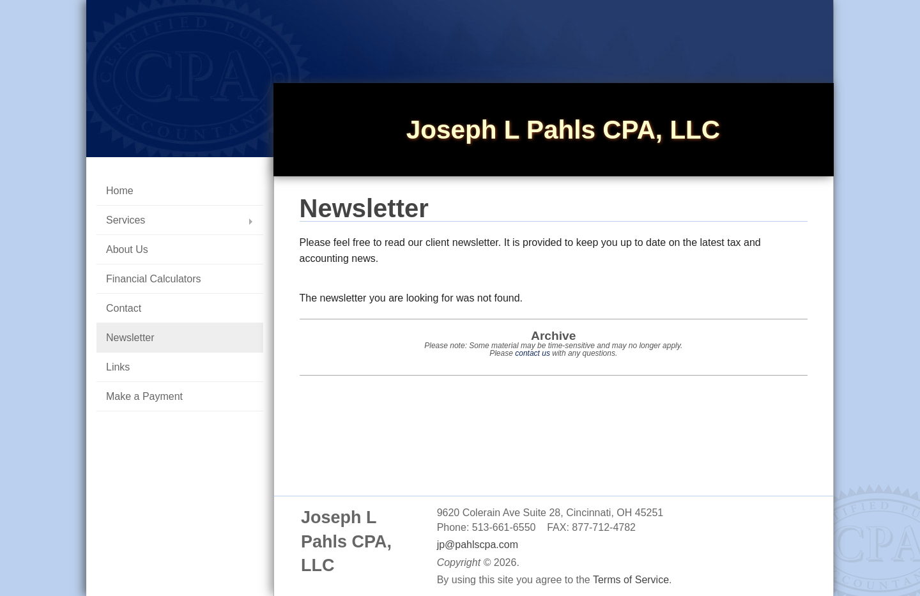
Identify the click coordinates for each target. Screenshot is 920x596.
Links (118, 367)
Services (125, 220)
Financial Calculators (153, 278)
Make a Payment (144, 396)
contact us (532, 353)
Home (120, 190)
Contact (123, 308)
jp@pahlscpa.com (477, 544)
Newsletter (130, 337)
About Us (127, 249)
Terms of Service (631, 579)
